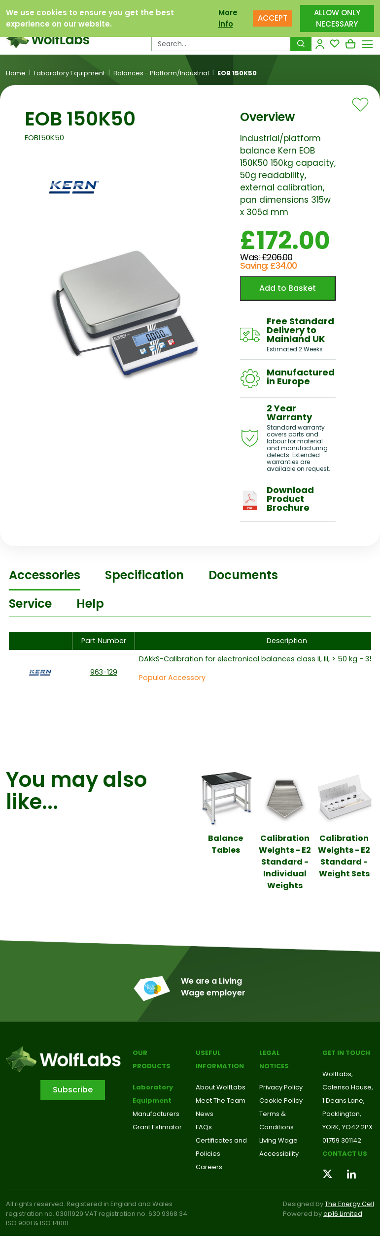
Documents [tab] (243, 575)
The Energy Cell (349, 1204)
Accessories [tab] (44, 575)
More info (228, 18)
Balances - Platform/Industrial (161, 73)
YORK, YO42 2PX (347, 1127)
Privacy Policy (281, 1087)
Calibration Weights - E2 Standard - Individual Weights (285, 862)
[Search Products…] (221, 43)
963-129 (103, 672)
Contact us (344, 1153)
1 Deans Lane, (343, 1100)
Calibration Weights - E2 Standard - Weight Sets (344, 856)
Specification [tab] (144, 575)
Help (90, 603)
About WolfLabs (220, 1087)
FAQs (204, 1127)
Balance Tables (225, 844)
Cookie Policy (281, 1100)
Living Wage (278, 1140)
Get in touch (346, 1052)
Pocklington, (341, 1113)
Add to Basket (287, 288)
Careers (209, 1167)
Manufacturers (156, 1113)
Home (16, 73)
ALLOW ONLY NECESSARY (337, 18)
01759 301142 (341, 1140)
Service (30, 603)
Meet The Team (220, 1100)
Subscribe (73, 1089)
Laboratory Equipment (69, 73)
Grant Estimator (157, 1127)
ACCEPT (272, 18)
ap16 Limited (342, 1213)
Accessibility (279, 1153)
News (204, 1113)
